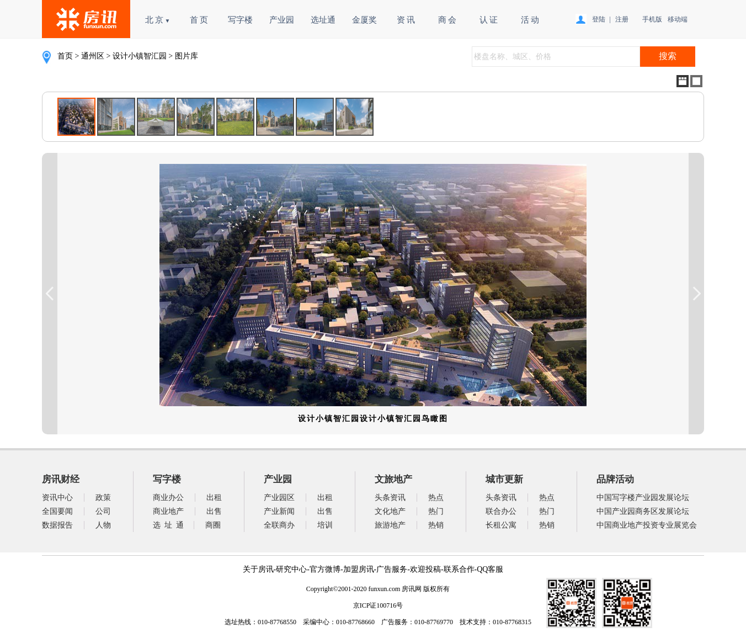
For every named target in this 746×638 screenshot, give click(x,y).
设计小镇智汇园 (140, 56)
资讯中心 (57, 497)
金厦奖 (364, 19)
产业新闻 (279, 511)
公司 (103, 511)
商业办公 (168, 497)
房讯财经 (60, 479)
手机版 (651, 19)
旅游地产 (390, 525)
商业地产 (168, 511)
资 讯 (406, 19)
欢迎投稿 (425, 569)
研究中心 (291, 569)
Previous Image (49, 293)
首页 (65, 56)
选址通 (323, 19)
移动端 (676, 19)
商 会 (447, 19)
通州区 (92, 56)
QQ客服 (490, 569)
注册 (621, 19)
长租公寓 (501, 525)
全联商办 (279, 525)
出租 (214, 497)
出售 (214, 511)
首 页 (199, 19)
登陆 (598, 19)
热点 (436, 497)
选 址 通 (168, 525)
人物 (103, 525)
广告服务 (391, 569)
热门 (436, 511)
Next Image (696, 293)
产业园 (281, 19)
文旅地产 (393, 479)
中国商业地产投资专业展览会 (646, 525)
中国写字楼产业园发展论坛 (642, 497)
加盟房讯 (358, 569)
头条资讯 (390, 497)
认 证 (488, 19)
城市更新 (504, 479)
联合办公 (501, 511)
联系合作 (459, 569)
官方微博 (325, 569)
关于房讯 (258, 569)
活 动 (530, 19)
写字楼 (240, 19)
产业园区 (279, 497)
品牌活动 (615, 479)
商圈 (213, 525)
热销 (436, 525)
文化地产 (390, 511)
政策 (103, 497)
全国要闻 (57, 511)
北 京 (157, 19)
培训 (325, 525)
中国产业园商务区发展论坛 (642, 511)
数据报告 (57, 525)
